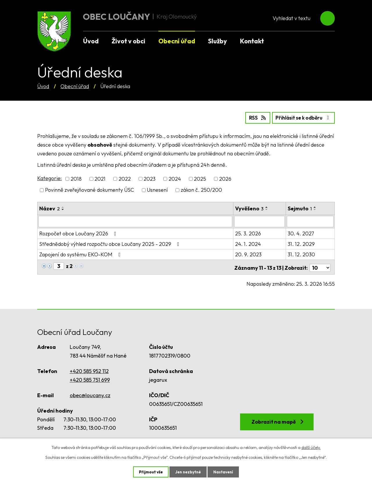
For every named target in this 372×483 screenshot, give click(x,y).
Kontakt (252, 41)
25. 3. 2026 (248, 232)
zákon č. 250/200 (201, 189)
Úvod (43, 86)
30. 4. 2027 (301, 232)
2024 (175, 178)
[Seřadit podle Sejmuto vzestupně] (315, 206)
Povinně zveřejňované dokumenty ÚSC (89, 189)
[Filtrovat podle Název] (135, 220)
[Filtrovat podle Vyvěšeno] (260, 220)
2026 (225, 178)
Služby (217, 41)
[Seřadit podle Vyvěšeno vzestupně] (267, 206)
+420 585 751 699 (90, 377)
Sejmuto (300, 208)
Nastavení (224, 471)
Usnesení (157, 189)
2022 (125, 178)
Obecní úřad (74, 86)
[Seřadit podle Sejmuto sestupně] (315, 209)
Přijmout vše (149, 471)
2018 (76, 178)
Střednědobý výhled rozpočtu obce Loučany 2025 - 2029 (110, 243)
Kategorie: (49, 178)
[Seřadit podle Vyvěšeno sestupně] (267, 209)
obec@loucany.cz (90, 393)
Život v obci (128, 41)
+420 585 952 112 (89, 369)
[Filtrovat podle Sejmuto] (310, 220)
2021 (99, 178)
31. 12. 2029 (301, 243)
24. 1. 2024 (248, 243)
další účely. (311, 447)
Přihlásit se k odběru (301, 117)
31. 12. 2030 (301, 253)
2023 (149, 178)
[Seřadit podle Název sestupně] (63, 209)
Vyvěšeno (249, 208)
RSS (252, 117)
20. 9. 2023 (248, 253)
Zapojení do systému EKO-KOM (81, 253)
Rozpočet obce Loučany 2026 (79, 232)
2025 (200, 178)
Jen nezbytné (188, 471)
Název (49, 208)
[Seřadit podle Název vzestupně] (63, 206)
